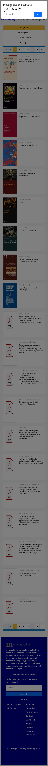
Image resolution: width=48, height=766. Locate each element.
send (38, 14)
